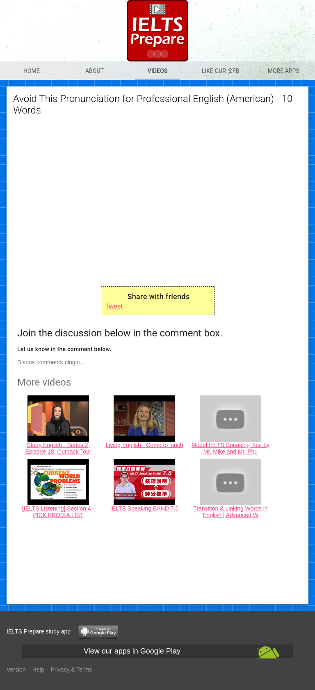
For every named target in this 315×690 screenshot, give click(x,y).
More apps (283, 71)
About (94, 71)
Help (38, 669)
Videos (158, 71)
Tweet (114, 306)
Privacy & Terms (71, 669)
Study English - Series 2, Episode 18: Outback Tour (58, 448)
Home (31, 71)
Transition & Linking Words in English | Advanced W (230, 511)
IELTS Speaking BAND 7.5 (144, 508)
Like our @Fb (220, 71)
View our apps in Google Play (132, 651)
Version (16, 669)
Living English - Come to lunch (144, 445)
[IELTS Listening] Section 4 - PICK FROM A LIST (58, 511)
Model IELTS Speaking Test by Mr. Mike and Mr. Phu (230, 448)
